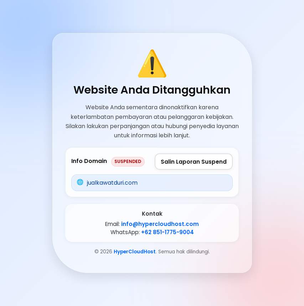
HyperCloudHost (135, 251)
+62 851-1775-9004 (167, 232)
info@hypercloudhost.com (160, 224)
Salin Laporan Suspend (194, 161)
